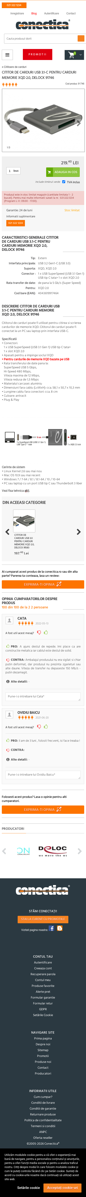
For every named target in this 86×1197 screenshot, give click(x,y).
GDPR (43, 1009)
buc (16, 170)
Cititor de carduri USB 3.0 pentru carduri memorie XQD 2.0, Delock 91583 (24, 541)
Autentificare (43, 962)
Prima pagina (43, 1038)
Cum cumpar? (43, 1097)
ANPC (43, 1132)
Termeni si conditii (43, 1126)
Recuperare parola (43, 974)
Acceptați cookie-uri (62, 1188)
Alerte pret (43, 992)
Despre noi (43, 1044)
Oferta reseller (43, 1138)
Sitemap (43, 1050)
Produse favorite (43, 986)
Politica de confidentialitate (43, 1120)
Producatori (43, 1073)
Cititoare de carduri (14, 67)
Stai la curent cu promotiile (43, 919)
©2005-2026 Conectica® (43, 1143)
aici (26, 491)
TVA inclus (73, 182)
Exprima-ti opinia (39, 585)
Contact (43, 1067)
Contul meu (43, 980)
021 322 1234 (14, 5)
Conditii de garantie (43, 1108)
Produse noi (43, 1062)
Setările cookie (28, 1188)
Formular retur (43, 1003)
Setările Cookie (43, 1015)
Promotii (38, 54)
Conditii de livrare (43, 1103)
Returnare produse (43, 1114)
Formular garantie (43, 997)
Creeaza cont (43, 968)
